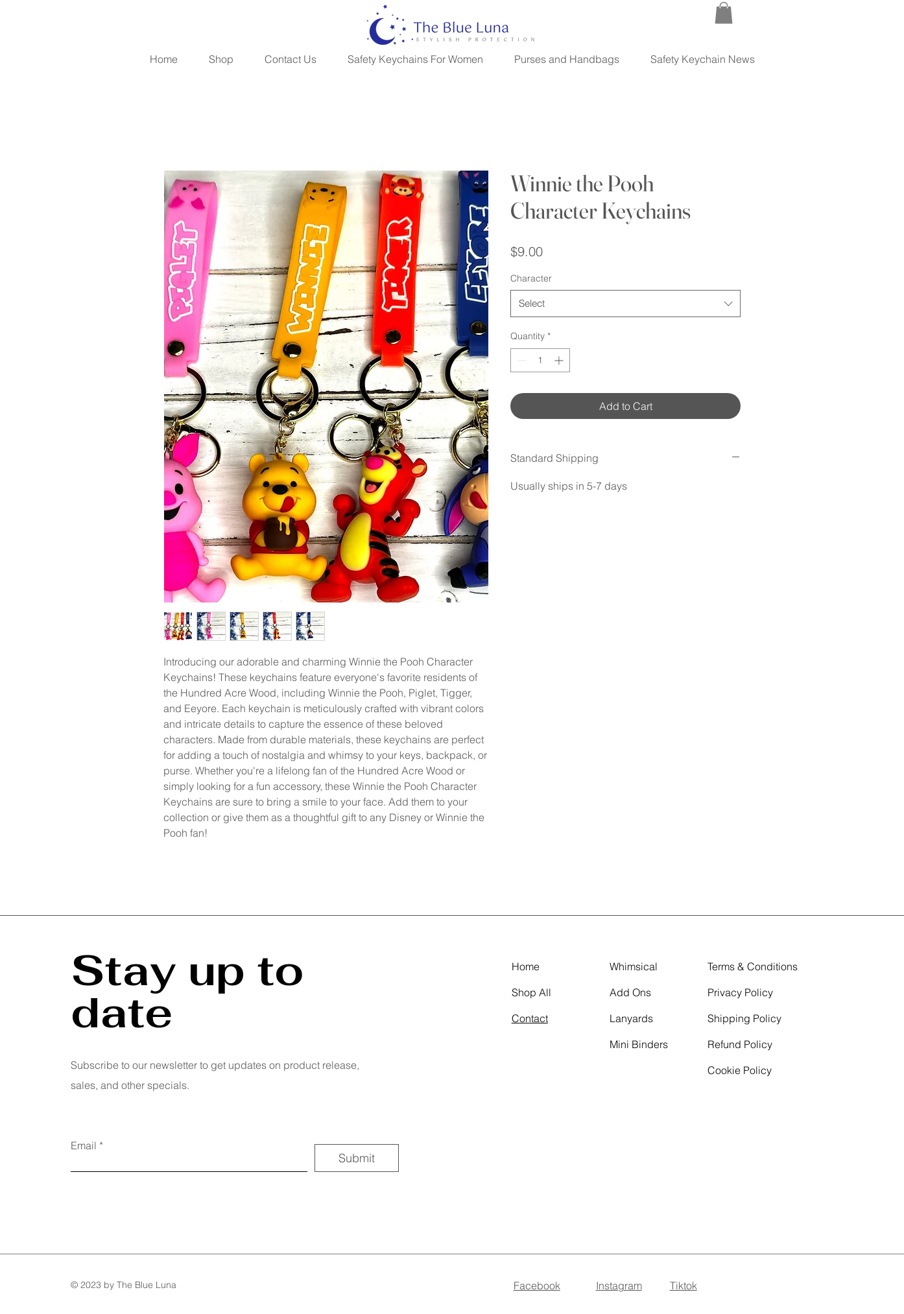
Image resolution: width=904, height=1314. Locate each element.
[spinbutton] (540, 360)
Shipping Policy (744, 1018)
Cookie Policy (740, 1070)
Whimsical (634, 966)
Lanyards (631, 1018)
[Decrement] (520, 360)
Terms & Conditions (753, 966)
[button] (724, 12)
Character (531, 278)
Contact (530, 1018)
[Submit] (357, 1158)
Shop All (531, 992)
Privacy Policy (740, 992)
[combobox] (625, 303)
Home (526, 966)
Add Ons (630, 992)
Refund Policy (740, 1044)
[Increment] (560, 360)
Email (84, 1145)
